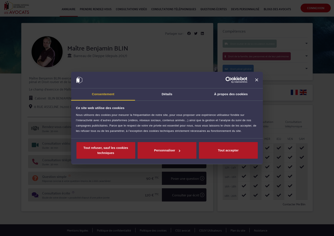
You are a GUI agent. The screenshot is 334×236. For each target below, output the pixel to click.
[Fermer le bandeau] (256, 80)
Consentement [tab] (103, 94)
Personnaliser (167, 150)
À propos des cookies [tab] (231, 94)
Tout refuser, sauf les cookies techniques (106, 150)
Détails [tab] (167, 94)
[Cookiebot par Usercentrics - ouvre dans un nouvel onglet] (228, 80)
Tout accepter (228, 150)
